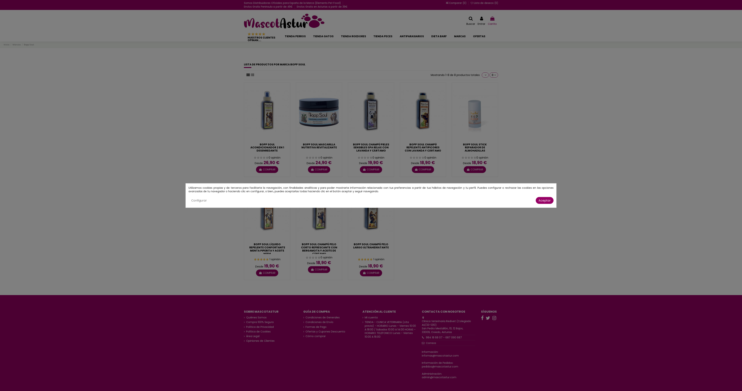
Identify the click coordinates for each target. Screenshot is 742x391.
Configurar (199, 200)
